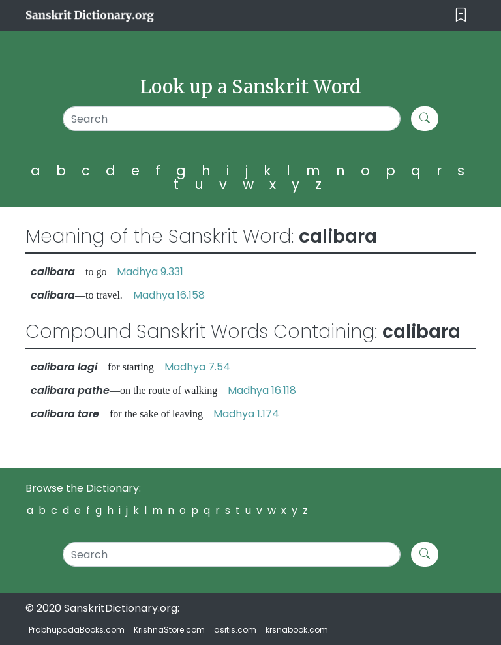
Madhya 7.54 (197, 366)
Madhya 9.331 (150, 271)
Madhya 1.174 (246, 413)
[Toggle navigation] (461, 15)
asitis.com (235, 629)
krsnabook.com (297, 629)
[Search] (232, 118)
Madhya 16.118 (262, 390)
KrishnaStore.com (169, 629)
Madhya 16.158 (169, 295)
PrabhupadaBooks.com (77, 629)
